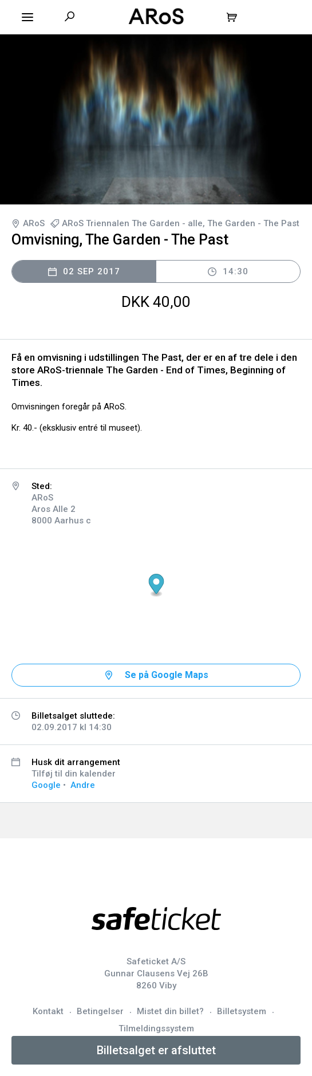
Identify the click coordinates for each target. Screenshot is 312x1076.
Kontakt (48, 1011)
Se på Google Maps (166, 674)
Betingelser (100, 1011)
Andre (82, 785)
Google (46, 785)
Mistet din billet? (170, 1011)
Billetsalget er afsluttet (156, 1050)
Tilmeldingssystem (156, 1028)
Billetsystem (241, 1011)
